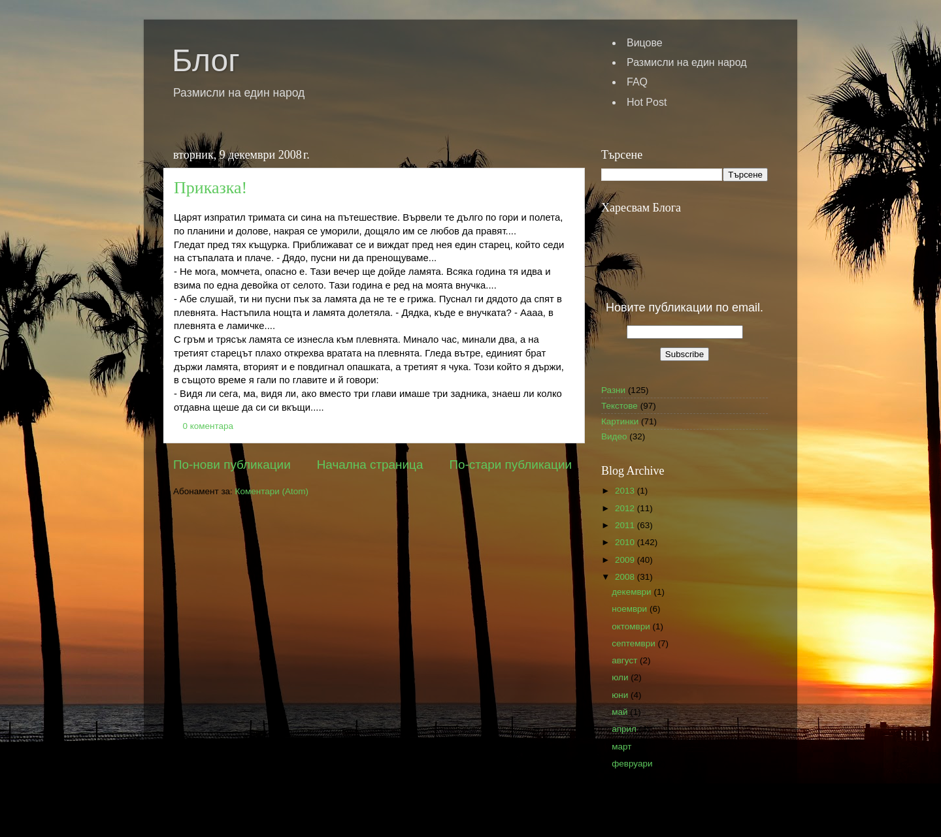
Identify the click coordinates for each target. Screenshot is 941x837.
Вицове (645, 42)
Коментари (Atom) (271, 491)
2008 (626, 577)
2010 (626, 542)
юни (621, 695)
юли (621, 677)
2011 (626, 525)
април (625, 729)
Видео (614, 436)
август (626, 660)
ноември (631, 609)
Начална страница (370, 464)
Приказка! (210, 187)
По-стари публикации (510, 464)
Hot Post (647, 102)
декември (632, 592)
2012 (626, 508)
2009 (626, 560)
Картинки (619, 421)
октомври (632, 626)
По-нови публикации (232, 464)
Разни (613, 390)
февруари (633, 763)
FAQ (637, 81)
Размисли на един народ (687, 62)
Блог (206, 60)
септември (634, 643)
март (623, 746)
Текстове (619, 406)
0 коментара (208, 426)
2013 (626, 491)
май (621, 712)
